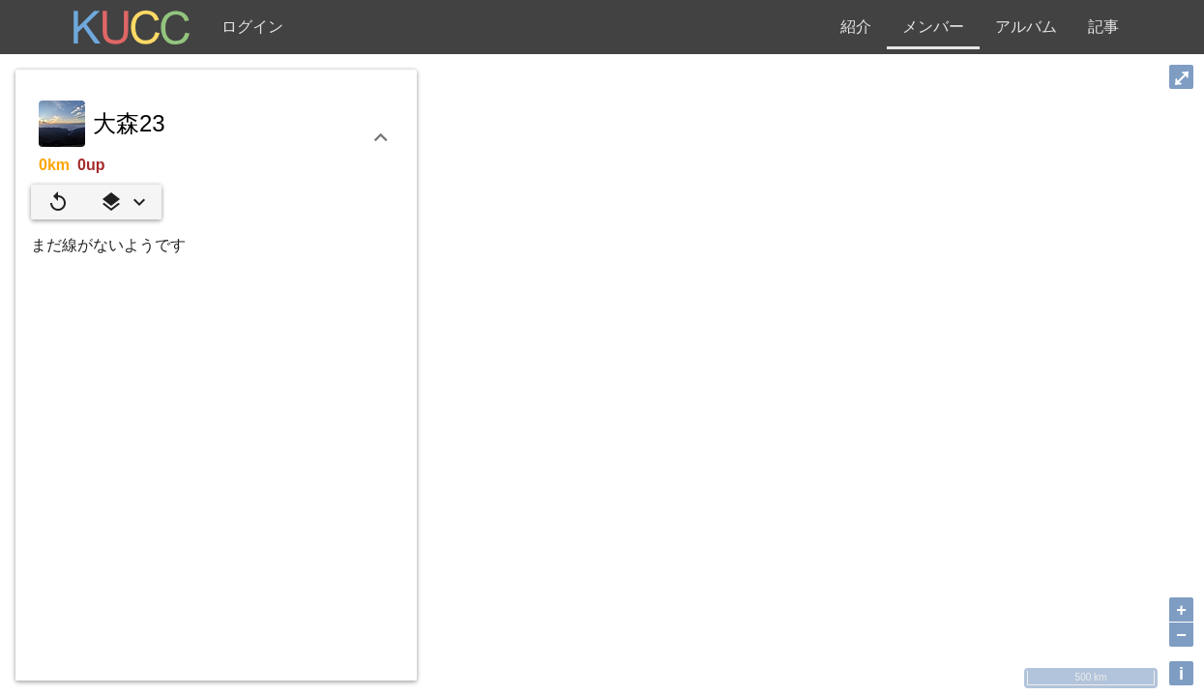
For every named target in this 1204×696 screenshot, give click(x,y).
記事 (1103, 26)
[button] (123, 202)
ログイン (252, 26)
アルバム (1026, 26)
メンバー (933, 26)
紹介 (855, 26)
